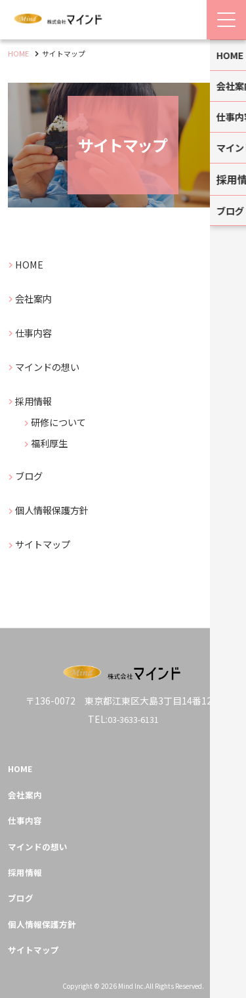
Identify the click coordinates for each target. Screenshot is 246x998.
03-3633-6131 (133, 709)
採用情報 (37, 400)
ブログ (32, 475)
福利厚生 (53, 442)
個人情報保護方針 (58, 509)
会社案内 (37, 298)
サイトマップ (47, 543)
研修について (63, 421)
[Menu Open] (226, 19)
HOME (31, 264)
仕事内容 (37, 332)
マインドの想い (53, 366)
